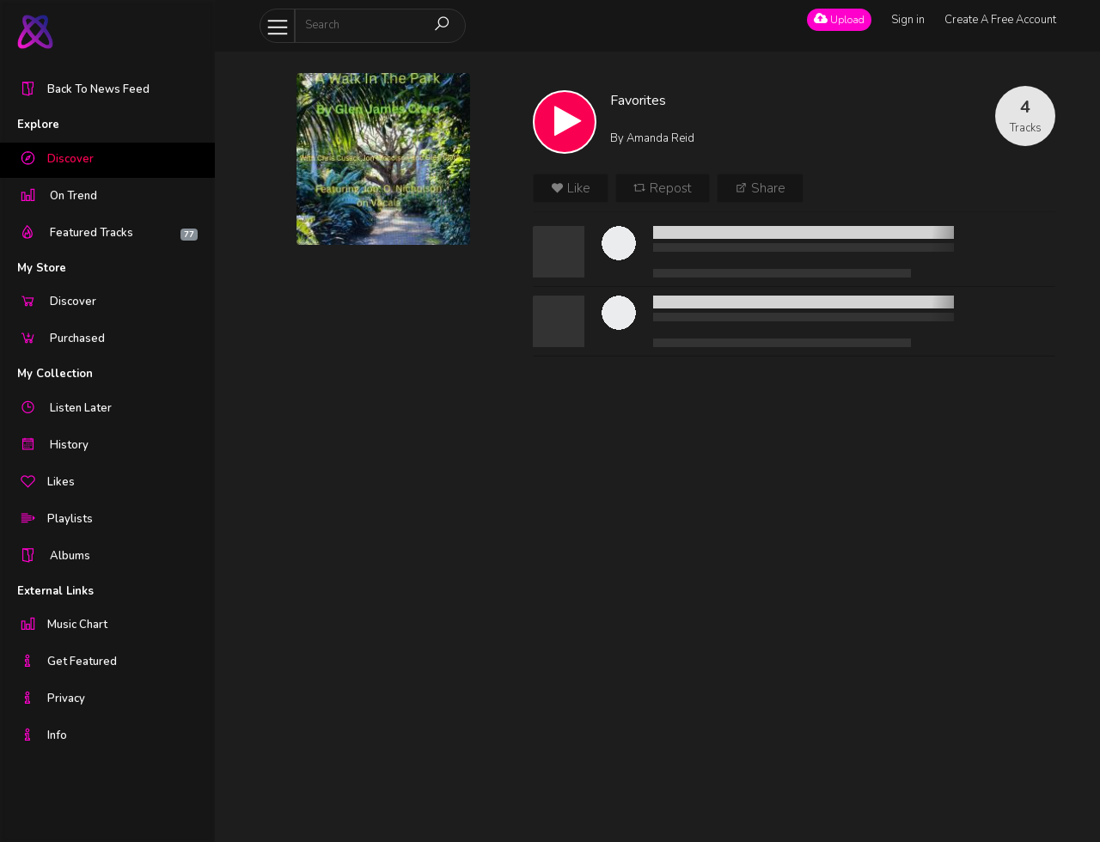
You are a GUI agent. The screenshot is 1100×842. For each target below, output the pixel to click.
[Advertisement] (384, 524)
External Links (55, 591)
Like (570, 188)
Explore (38, 124)
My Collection (55, 373)
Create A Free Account (1000, 19)
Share (760, 188)
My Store (41, 268)
